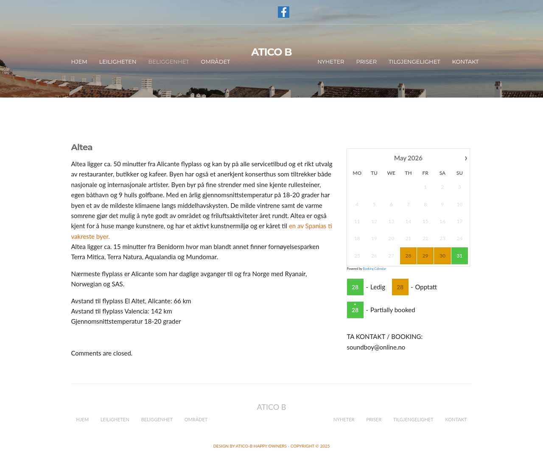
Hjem (79, 61)
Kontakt (465, 61)
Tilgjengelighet (414, 61)
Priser (366, 61)
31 (460, 255)
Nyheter (330, 61)
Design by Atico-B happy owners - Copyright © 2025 (271, 445)
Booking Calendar (374, 268)
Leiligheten (118, 61)
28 (355, 287)
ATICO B (271, 52)
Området (215, 61)
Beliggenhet (168, 61)
